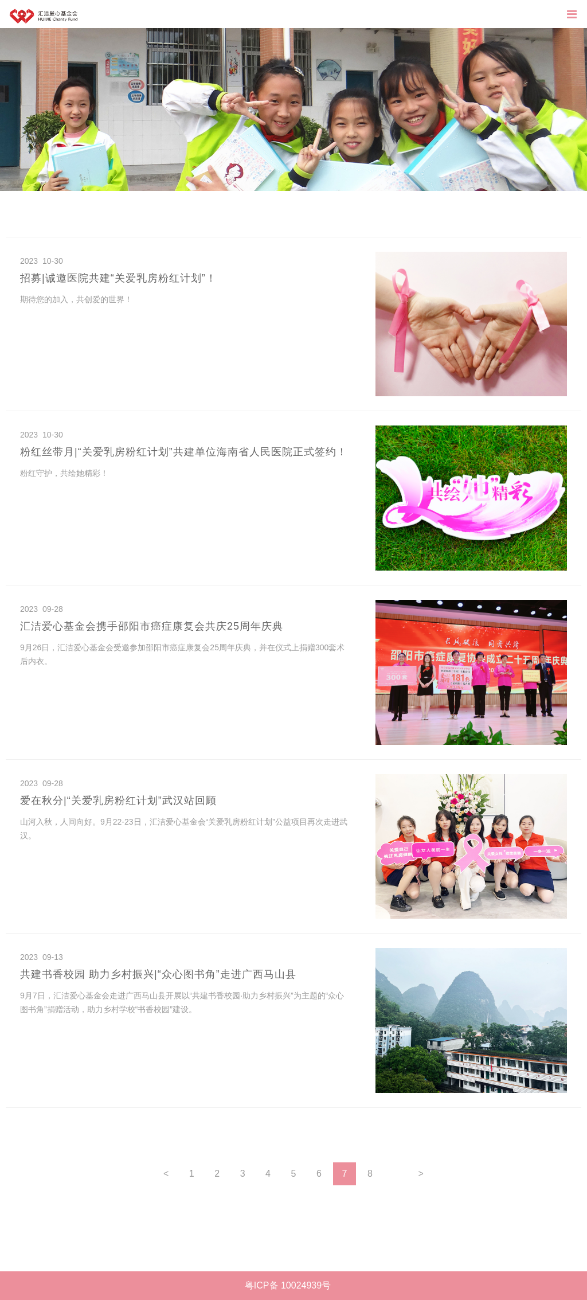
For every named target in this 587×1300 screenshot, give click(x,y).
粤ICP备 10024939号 (288, 1285)
